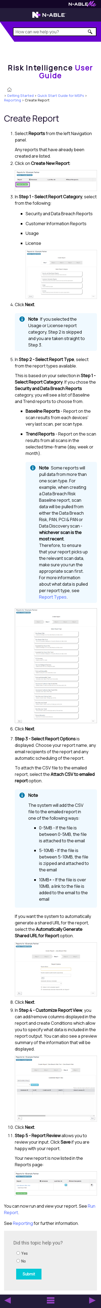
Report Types (53, 597)
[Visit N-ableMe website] (82, 5)
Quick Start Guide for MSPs (60, 95)
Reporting (12, 100)
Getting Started (20, 95)
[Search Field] (55, 31)
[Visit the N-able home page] (49, 17)
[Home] (50, 71)
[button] (90, 31)
